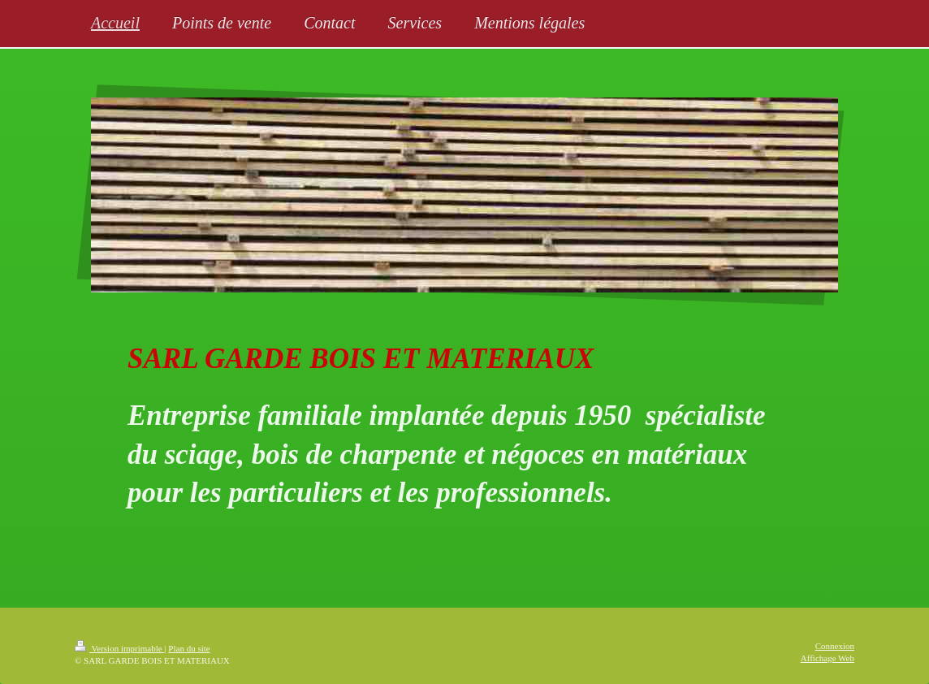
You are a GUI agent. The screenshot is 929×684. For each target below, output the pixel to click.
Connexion (834, 646)
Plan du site (189, 648)
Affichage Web (827, 658)
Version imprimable (119, 648)
